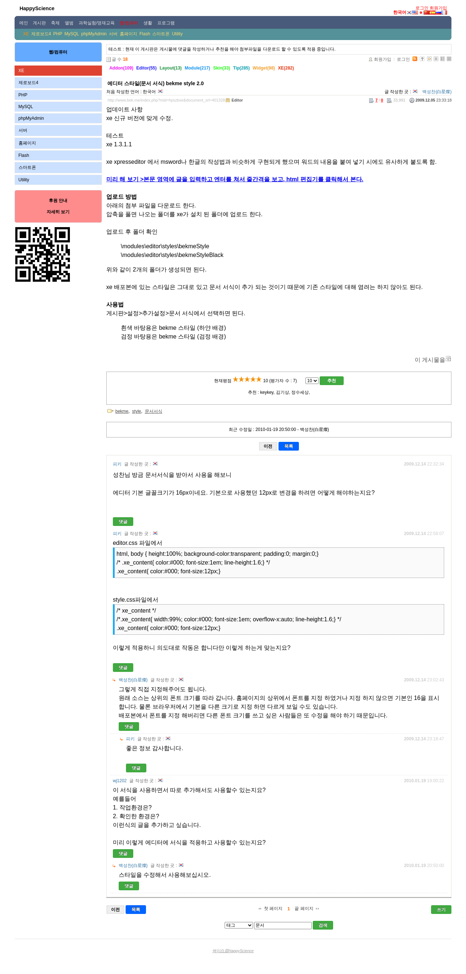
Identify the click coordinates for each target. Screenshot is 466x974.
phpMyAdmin (94, 33)
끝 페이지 (304, 908)
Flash (144, 33)
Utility (177, 33)
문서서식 (153, 411)
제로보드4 (41, 33)
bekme (122, 411)
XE (26, 33)
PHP (57, 33)
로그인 (422, 8)
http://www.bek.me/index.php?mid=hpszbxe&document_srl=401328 (166, 100)
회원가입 (438, 8)
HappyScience (37, 8)
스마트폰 (161, 33)
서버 (113, 33)
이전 (268, 446)
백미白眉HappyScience (233, 951)
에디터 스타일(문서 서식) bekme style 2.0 (155, 83)
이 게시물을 (430, 360)
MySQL (71, 33)
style (136, 411)
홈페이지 (128, 33)
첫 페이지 (273, 908)
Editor (237, 100)
